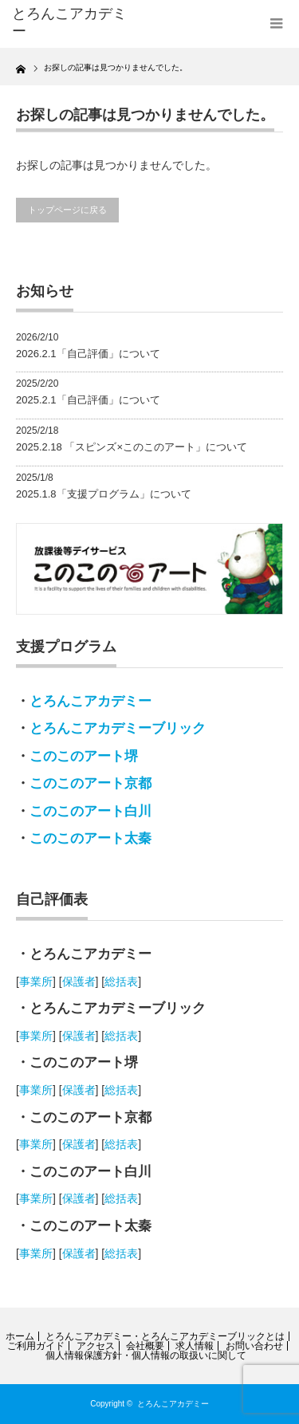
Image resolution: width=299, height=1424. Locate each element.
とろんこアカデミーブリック (118, 728)
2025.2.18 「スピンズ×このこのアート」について (131, 447)
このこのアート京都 (90, 783)
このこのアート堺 (84, 756)
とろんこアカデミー (90, 701)
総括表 (121, 981)
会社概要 (145, 1346)
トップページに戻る (67, 209)
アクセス (96, 1346)
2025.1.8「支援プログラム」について (103, 494)
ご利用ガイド (36, 1346)
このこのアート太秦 (90, 838)
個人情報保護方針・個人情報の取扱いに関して (145, 1355)
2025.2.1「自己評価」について (88, 400)
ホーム (20, 1336)
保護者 (79, 981)
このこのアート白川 (90, 811)
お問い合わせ (254, 1346)
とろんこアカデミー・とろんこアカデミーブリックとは (165, 1336)
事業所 (36, 981)
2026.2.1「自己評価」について (88, 354)
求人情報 (194, 1346)
